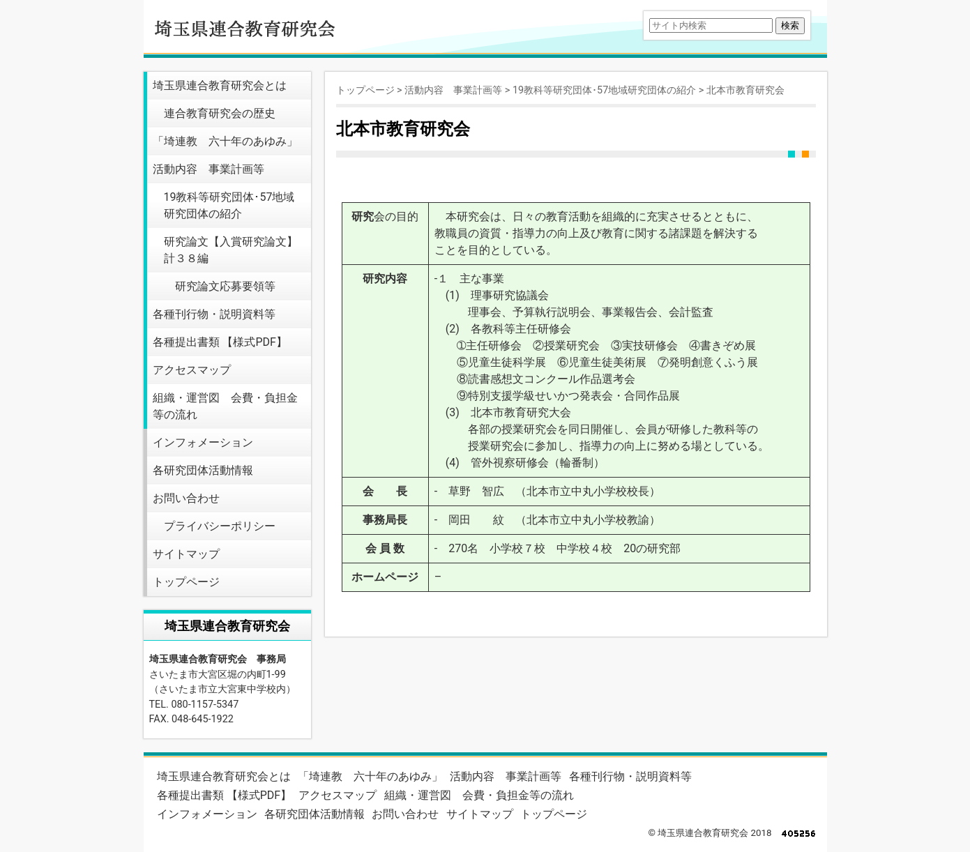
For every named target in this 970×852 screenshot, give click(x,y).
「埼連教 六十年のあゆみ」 (225, 141)
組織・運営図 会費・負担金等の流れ (225, 406)
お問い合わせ (186, 498)
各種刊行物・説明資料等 (214, 314)
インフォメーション (203, 442)
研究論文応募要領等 (225, 286)
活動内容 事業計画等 (208, 169)
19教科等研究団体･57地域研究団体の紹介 (229, 205)
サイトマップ (186, 554)
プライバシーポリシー (219, 526)
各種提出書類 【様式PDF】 (220, 342)
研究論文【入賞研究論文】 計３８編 (231, 250)
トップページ (186, 581)
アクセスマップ (192, 369)
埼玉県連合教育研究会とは (220, 85)
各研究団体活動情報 (203, 470)
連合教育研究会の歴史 (219, 113)
